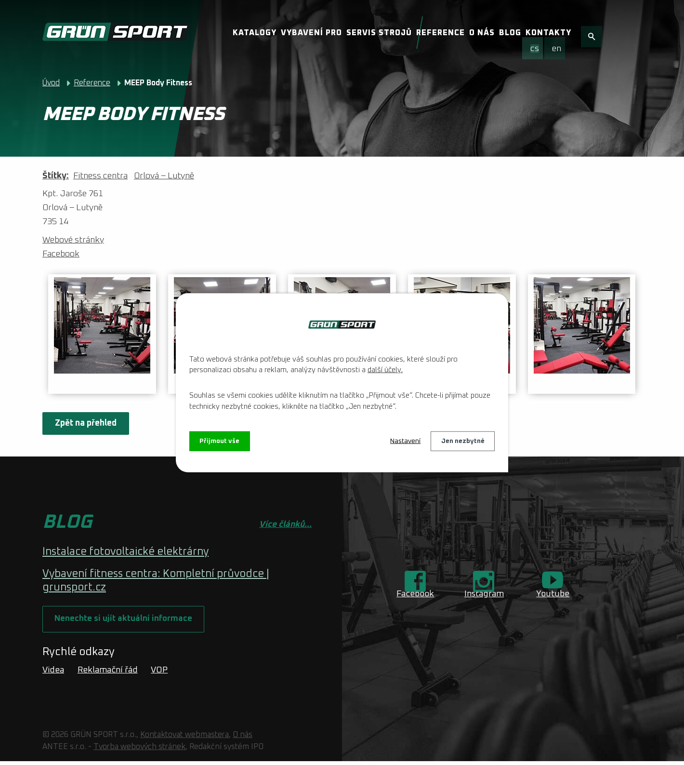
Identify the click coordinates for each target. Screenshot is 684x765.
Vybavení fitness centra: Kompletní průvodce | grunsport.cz (155, 581)
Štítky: (55, 176)
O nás (482, 33)
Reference (440, 33)
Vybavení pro (311, 33)
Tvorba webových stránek (139, 750)
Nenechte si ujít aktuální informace (125, 621)
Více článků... (285, 524)
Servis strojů (379, 33)
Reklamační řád (108, 673)
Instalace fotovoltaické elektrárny (125, 552)
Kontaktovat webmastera (184, 738)
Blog (510, 33)
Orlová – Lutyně (164, 176)
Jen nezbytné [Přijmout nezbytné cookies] (462, 441)
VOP (159, 673)
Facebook (60, 254)
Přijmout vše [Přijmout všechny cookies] (220, 441)
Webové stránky (73, 240)
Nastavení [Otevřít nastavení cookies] (404, 441)
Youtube (552, 594)
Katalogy (254, 33)
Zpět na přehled (87, 423)
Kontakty (548, 33)
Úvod (51, 83)
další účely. (385, 369)
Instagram (484, 594)
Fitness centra (100, 176)
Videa (53, 673)
